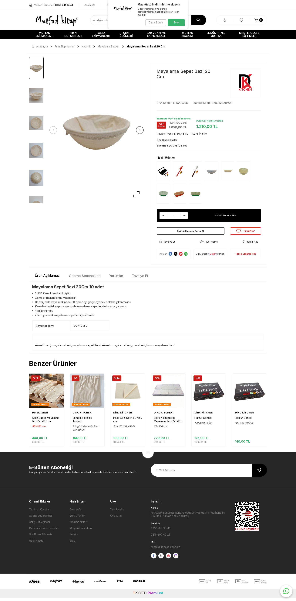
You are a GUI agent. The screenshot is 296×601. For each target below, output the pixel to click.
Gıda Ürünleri (126, 34)
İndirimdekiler (78, 525)
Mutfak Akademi (187, 34)
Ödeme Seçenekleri (85, 279)
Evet (176, 22)
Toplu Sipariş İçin (245, 257)
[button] (54, 130)
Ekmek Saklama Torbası (82, 422)
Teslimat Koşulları (39, 512)
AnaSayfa (89, 5)
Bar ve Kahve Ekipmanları (156, 34)
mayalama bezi (61, 348)
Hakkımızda (36, 543)
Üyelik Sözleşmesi (40, 518)
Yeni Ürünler (77, 518)
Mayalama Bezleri (108, 46)
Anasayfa (40, 46)
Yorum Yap (250, 245)
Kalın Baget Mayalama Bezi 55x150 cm (45, 422)
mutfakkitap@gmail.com (165, 550)
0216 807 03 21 (160, 537)
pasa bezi (139, 348)
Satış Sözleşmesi (39, 525)
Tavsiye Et (167, 245)
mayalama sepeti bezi (86, 348)
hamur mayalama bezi (160, 348)
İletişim (74, 537)
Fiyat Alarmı (209, 245)
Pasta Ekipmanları (101, 34)
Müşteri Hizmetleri (81, 531)
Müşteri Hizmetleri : (51, 5)
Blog (72, 543)
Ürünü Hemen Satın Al (190, 232)
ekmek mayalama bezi (116, 348)
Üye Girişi (116, 518)
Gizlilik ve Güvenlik (40, 537)
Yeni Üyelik (117, 512)
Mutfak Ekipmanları (44, 34)
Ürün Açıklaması (47, 279)
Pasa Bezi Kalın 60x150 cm (127, 422)
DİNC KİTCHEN (82, 415)
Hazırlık (86, 46)
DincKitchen (40, 415)
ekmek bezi (42, 348)
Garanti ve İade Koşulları (44, 531)
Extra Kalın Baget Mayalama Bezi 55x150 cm (168, 422)
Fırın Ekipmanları (73, 34)
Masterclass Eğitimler (249, 34)
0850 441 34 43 (160, 531)
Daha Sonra (154, 22)
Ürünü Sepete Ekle (226, 215)
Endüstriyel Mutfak (216, 34)
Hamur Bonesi (203, 421)
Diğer (213, 257)
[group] (96, 130)
